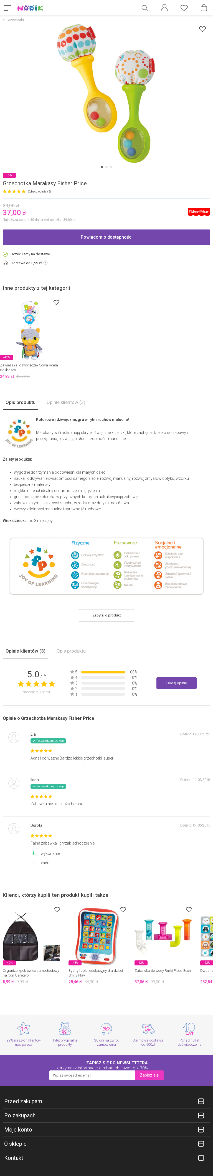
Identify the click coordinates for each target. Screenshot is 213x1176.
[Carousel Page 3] (111, 167)
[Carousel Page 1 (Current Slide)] (102, 167)
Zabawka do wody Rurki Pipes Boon (163, 970)
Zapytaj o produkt (106, 615)
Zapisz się (149, 1075)
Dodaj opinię (176, 683)
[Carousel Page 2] (106, 167)
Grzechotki (15, 20)
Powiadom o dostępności (107, 237)
